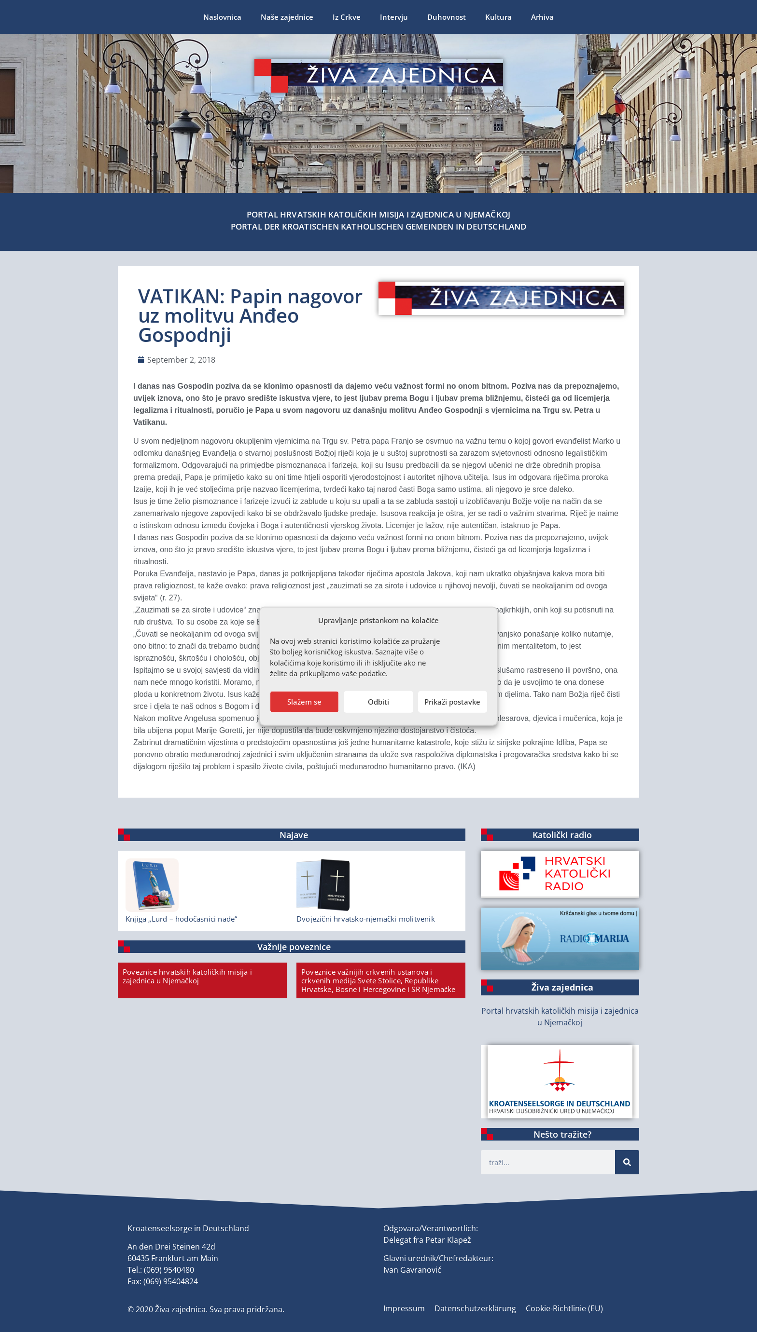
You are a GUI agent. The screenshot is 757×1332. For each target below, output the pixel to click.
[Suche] (627, 1162)
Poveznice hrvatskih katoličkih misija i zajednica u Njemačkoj (187, 976)
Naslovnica (222, 17)
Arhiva (542, 17)
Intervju (394, 17)
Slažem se (304, 702)
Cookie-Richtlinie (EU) (564, 1308)
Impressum (404, 1308)
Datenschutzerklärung (475, 1308)
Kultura (498, 17)
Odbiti (378, 702)
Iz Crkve (347, 17)
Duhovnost (446, 17)
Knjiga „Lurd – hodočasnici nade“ (181, 919)
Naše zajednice (287, 17)
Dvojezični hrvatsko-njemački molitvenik (365, 919)
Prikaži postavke (452, 702)
